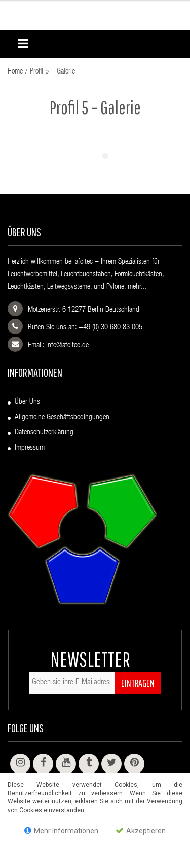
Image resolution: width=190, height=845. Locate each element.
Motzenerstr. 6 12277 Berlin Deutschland (83, 310)
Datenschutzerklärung (44, 432)
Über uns (27, 402)
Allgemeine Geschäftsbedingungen (62, 417)
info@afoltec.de (67, 345)
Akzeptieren (141, 830)
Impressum (30, 448)
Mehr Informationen (61, 830)
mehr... (137, 287)
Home (15, 72)
